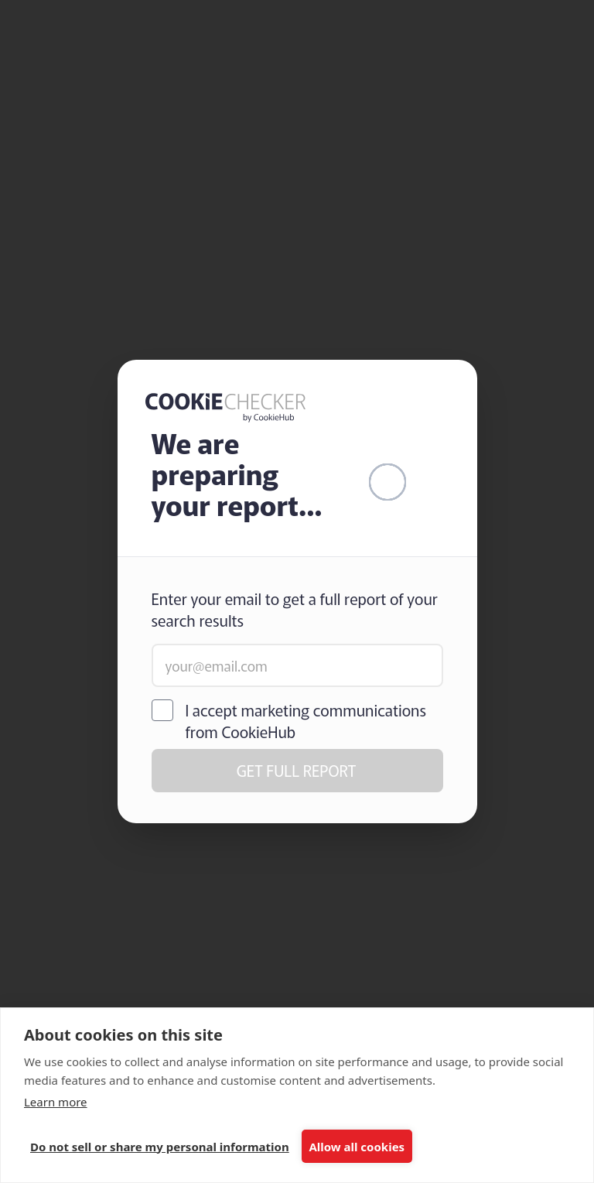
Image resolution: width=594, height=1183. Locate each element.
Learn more (55, 1101)
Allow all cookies (357, 1146)
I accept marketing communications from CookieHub (306, 721)
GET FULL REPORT (297, 770)
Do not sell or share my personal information (159, 1146)
